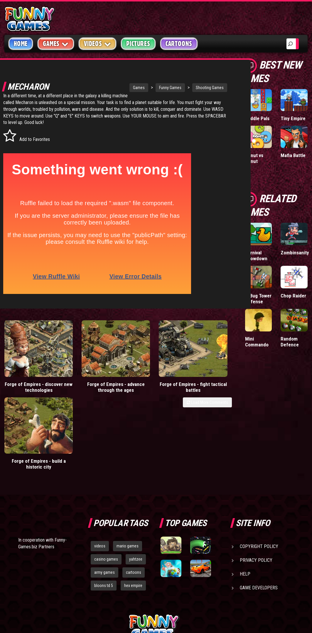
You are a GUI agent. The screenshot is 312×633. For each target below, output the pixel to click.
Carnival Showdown (256, 255)
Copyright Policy (259, 470)
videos (99, 469)
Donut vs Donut (254, 158)
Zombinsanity (295, 253)
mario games (128, 469)
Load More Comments (207, 393)
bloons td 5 (103, 509)
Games (120, 87)
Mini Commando (257, 342)
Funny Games (151, 87)
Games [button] (56, 43)
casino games (106, 483)
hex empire (133, 509)
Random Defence (290, 342)
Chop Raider (293, 296)
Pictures (138, 44)
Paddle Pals (257, 118)
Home (21, 44)
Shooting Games (191, 87)
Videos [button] (97, 43)
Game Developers (259, 511)
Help (245, 498)
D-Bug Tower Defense (258, 298)
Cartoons (179, 44)
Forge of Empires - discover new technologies (28, 380)
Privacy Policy (256, 484)
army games (104, 496)
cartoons (133, 496)
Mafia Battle (293, 155)
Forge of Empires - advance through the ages (87, 380)
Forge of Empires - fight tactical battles (145, 378)
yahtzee (135, 483)
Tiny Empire (293, 118)
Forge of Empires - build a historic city (203, 378)
